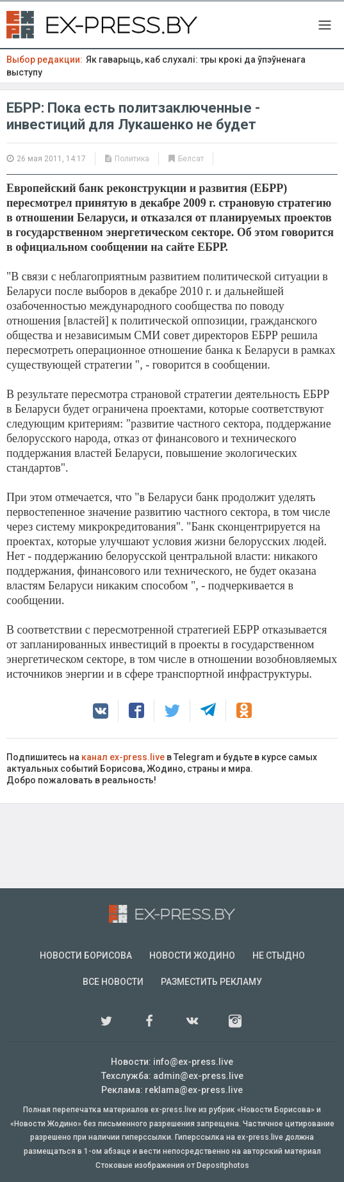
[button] (101, 711)
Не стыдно (278, 955)
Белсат (191, 158)
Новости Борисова (86, 955)
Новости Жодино (192, 955)
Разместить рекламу (211, 982)
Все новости (113, 982)
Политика (132, 158)
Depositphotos (223, 1165)
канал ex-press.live (123, 757)
